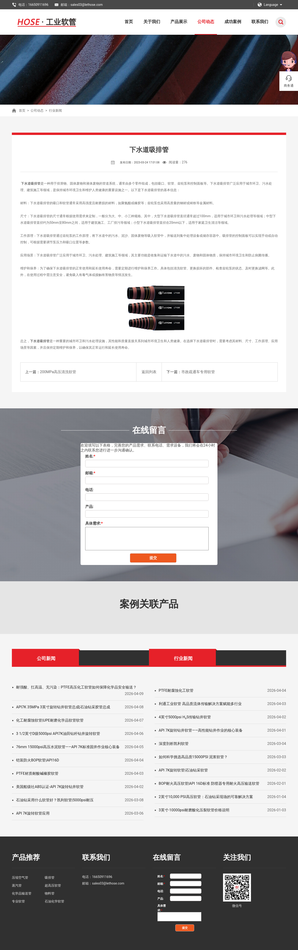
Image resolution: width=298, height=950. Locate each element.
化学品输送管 (21, 893)
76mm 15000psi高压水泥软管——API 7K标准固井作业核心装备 (68, 747)
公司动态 (205, 21)
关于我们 (151, 21)
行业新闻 (55, 110)
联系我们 (259, 21)
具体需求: (94, 523)
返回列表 (149, 372)
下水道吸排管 (31, 183)
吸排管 (49, 877)
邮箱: (90, 473)
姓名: (90, 456)
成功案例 (232, 21)
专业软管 (18, 901)
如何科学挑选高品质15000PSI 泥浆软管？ (193, 757)
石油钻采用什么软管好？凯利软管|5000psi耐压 (55, 800)
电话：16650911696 (30, 4)
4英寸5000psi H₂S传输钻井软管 (185, 717)
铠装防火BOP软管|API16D (37, 760)
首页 (129, 21)
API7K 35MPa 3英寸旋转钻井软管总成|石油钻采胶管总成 (63, 707)
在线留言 (167, 857)
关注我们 (237, 857)
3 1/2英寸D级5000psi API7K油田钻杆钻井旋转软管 (58, 733)
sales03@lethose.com (108, 883)
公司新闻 (46, 658)
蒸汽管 (17, 885)
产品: (89, 506)
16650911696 (102, 877)
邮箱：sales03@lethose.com (78, 4)
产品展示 (178, 21)
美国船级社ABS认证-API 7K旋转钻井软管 (50, 787)
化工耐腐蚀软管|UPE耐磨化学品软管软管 (49, 720)
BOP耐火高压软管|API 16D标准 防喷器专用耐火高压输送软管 (209, 783)
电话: (89, 490)
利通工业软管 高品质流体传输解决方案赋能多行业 (200, 704)
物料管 (49, 893)
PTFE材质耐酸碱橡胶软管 (37, 773)
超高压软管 (53, 885)
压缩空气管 (20, 877)
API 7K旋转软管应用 (33, 813)
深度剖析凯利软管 (174, 743)
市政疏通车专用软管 (198, 372)
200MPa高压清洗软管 (58, 372)
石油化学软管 (54, 901)
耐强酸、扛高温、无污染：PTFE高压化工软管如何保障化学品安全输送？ (76, 687)
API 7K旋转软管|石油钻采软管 (183, 770)
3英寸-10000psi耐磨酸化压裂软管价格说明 (194, 810)
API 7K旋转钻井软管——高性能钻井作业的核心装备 (201, 730)
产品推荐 (26, 857)
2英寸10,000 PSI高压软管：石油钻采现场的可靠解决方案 (206, 797)
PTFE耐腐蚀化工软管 (176, 690)
